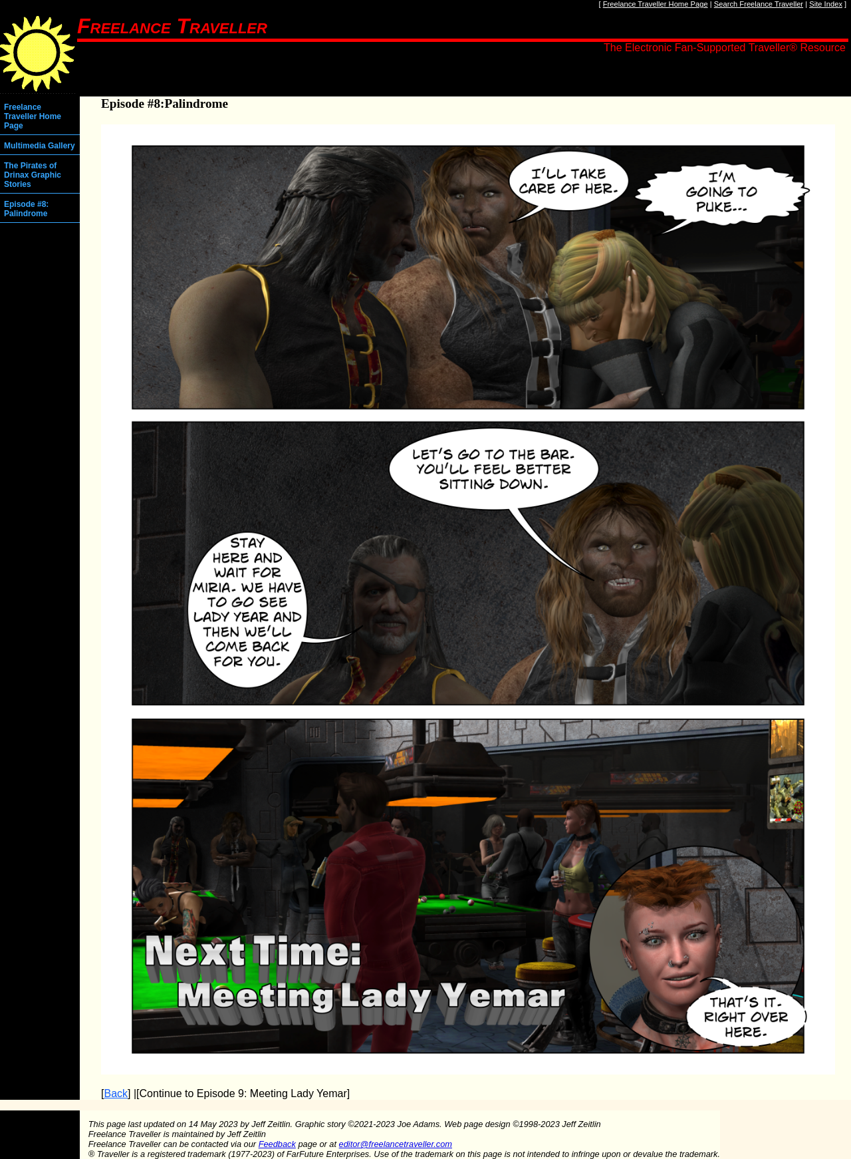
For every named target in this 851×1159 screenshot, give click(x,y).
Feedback (277, 1144)
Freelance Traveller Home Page (655, 4)
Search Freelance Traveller (758, 4)
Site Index (825, 4)
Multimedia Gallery (39, 145)
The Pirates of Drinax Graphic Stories (32, 175)
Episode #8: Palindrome (26, 209)
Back (116, 1093)
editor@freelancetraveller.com (395, 1144)
